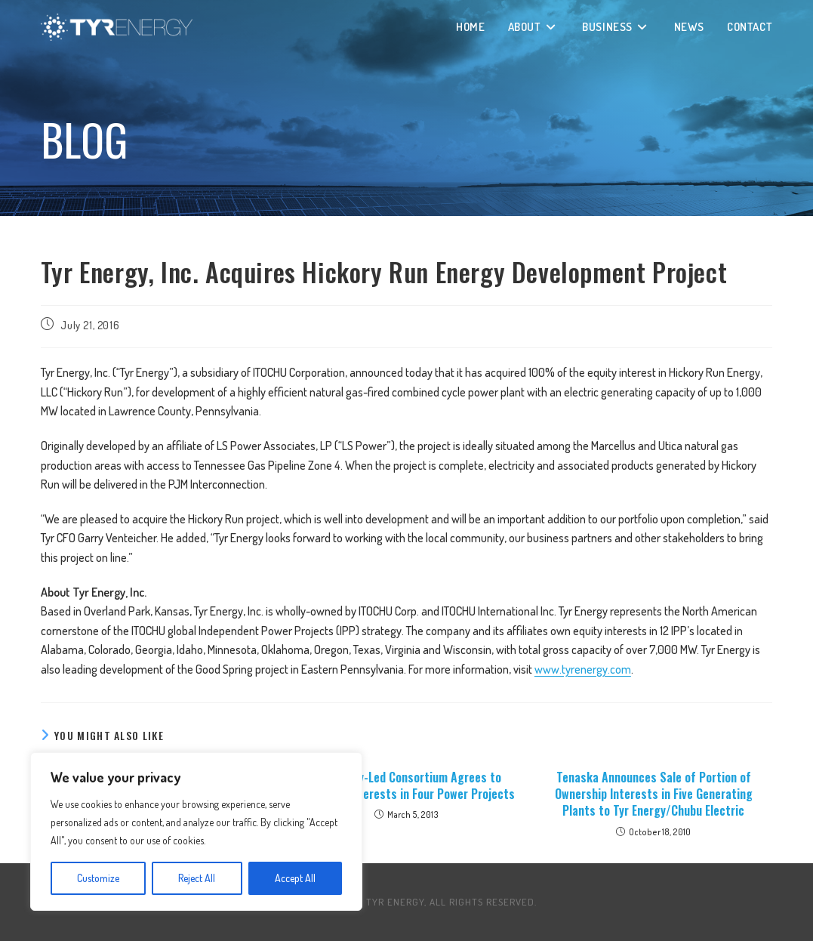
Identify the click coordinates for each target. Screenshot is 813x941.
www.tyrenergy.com (582, 669)
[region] (196, 831)
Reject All (196, 878)
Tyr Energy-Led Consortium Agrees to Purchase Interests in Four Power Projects (406, 786)
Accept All (295, 878)
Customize (98, 878)
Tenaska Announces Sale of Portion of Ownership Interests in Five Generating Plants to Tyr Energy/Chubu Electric (654, 794)
